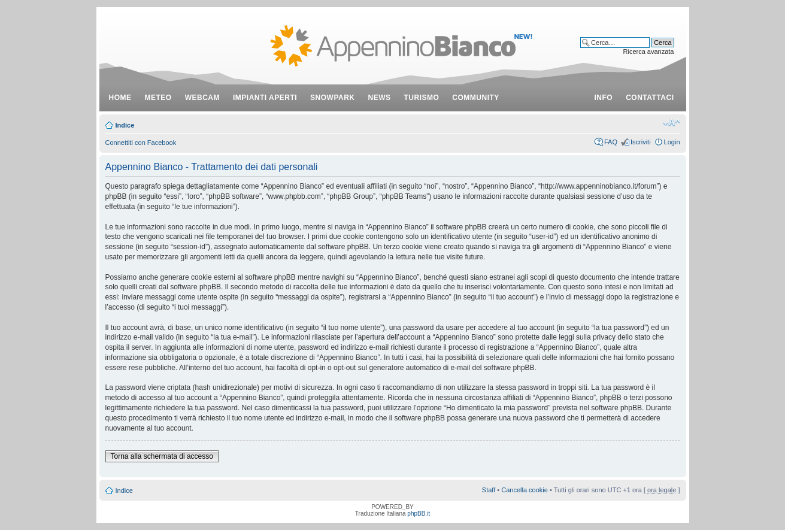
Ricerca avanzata (648, 51)
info (604, 97)
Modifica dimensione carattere (671, 122)
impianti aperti (265, 97)
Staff (488, 489)
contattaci (650, 97)
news (379, 97)
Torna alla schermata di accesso (162, 456)
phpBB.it (418, 513)
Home (120, 97)
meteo (158, 97)
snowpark (332, 97)
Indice (125, 125)
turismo (422, 97)
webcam (202, 97)
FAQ (610, 142)
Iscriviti (641, 142)
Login (672, 142)
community (475, 97)
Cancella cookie (524, 489)
